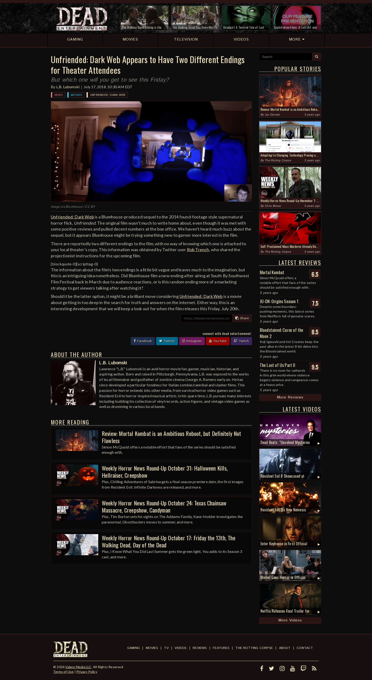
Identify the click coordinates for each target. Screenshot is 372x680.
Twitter (167, 341)
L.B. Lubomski (68, 86)
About (285, 648)
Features (221, 648)
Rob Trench (198, 249)
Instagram (192, 341)
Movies (76, 95)
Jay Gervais (272, 115)
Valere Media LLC (78, 667)
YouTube (218, 341)
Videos (180, 648)
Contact (305, 648)
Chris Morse (273, 206)
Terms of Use (63, 672)
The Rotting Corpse (278, 160)
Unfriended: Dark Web (107, 95)
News (59, 95)
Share (242, 318)
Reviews (200, 648)
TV (166, 648)
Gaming (133, 648)
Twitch (241, 341)
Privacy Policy (86, 672)
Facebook (143, 341)
